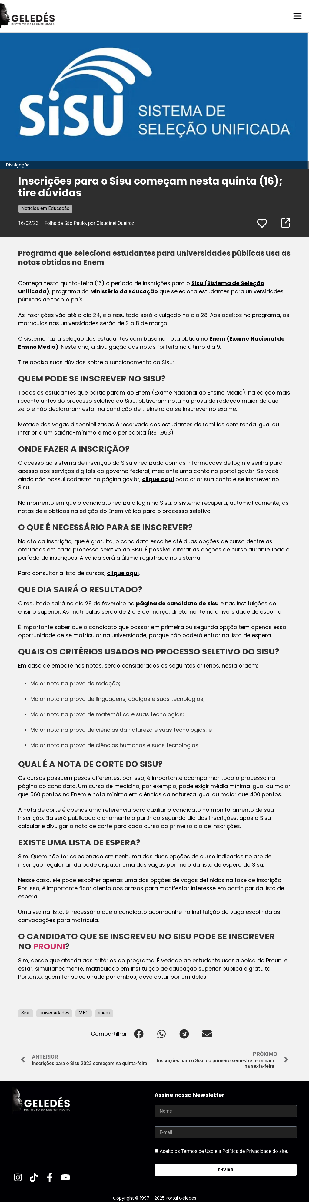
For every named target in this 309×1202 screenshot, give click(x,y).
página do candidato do (171, 603)
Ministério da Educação (124, 291)
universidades (54, 1012)
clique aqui (158, 479)
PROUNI (49, 946)
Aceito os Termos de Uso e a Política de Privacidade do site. (224, 1151)
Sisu (213, 603)
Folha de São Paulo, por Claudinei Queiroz (89, 223)
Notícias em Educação (45, 208)
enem (104, 1012)
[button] (138, 1033)
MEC (83, 1012)
